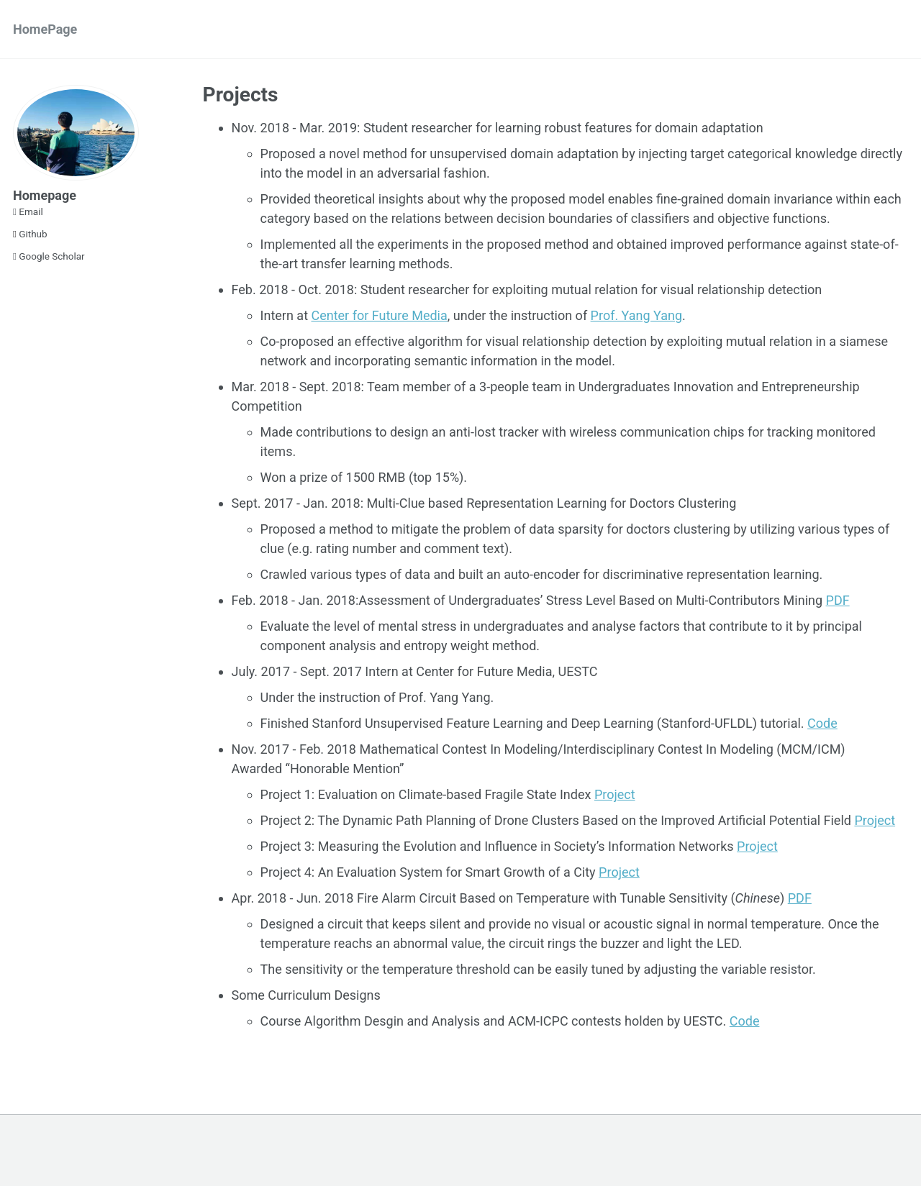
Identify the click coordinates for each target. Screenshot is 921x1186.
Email (28, 211)
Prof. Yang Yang (637, 315)
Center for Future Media (379, 315)
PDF (838, 600)
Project (614, 794)
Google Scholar (49, 256)
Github (30, 234)
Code (822, 723)
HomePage (45, 29)
